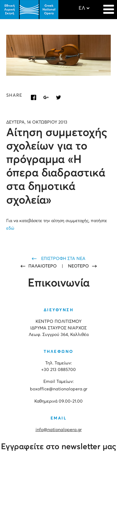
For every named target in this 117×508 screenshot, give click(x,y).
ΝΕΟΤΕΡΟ (78, 266)
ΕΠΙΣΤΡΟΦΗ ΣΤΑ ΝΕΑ (63, 259)
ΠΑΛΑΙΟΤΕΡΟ (43, 266)
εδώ (10, 228)
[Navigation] (108, 6)
